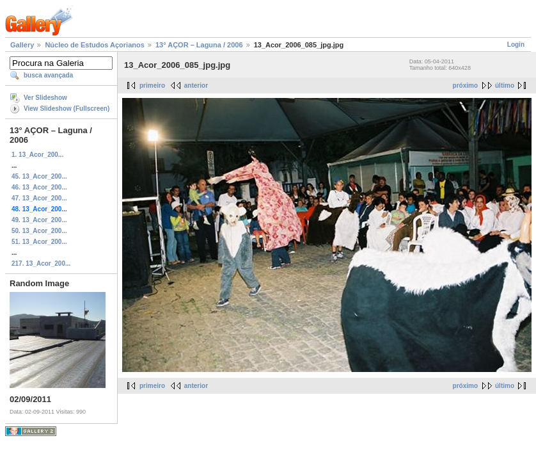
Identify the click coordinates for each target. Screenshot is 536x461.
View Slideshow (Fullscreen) (66, 108)
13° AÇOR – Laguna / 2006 (199, 45)
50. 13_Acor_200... (39, 230)
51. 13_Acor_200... (39, 241)
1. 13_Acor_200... (37, 154)
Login (515, 44)
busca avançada (48, 75)
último (504, 85)
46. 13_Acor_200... (39, 187)
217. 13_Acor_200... (41, 263)
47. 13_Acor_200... (39, 198)
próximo (465, 85)
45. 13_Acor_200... (39, 176)
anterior (196, 85)
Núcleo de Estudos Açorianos (94, 45)
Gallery (22, 45)
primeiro (152, 85)
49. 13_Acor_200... (39, 219)
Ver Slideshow (45, 97)
